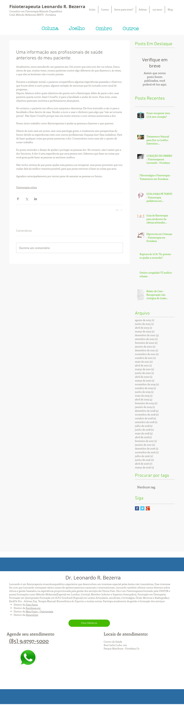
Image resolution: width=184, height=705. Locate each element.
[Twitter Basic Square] (142, 508)
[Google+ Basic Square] (148, 508)
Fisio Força (32, 604)
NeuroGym (32, 615)
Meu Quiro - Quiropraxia (39, 611)
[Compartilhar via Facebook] (18, 199)
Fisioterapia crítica (26, 187)
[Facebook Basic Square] (137, 508)
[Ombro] (103, 29)
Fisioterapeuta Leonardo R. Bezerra (47, 6)
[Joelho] (76, 28)
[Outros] (130, 29)
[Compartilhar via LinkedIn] (35, 199)
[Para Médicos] (89, 623)
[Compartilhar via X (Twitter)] (26, 199)
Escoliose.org (33, 608)
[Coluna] (49, 28)
